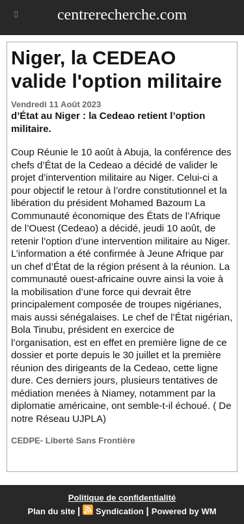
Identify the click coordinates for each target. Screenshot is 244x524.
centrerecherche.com (122, 14)
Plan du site (51, 511)
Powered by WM (184, 511)
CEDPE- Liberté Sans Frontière (73, 440)
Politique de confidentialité (122, 498)
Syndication (120, 511)
